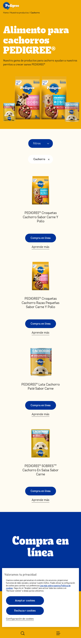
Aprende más (40, 232)
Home (6, 13)
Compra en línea (41, 223)
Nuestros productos (19, 13)
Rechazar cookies (25, 610)
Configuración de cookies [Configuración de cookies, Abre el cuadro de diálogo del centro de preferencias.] (20, 618)
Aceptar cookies (25, 600)
